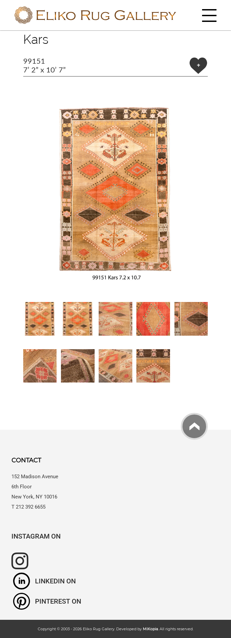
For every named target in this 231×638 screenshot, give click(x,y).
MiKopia (150, 629)
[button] (115, 189)
